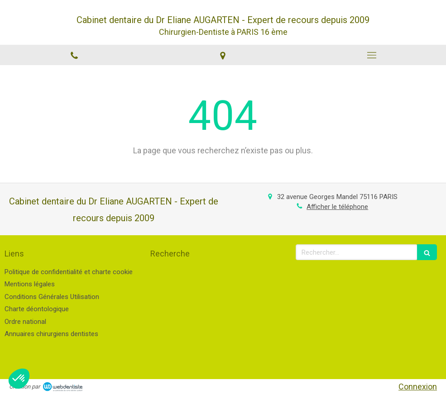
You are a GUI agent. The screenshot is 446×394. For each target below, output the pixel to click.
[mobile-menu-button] (371, 55)
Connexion (417, 386)
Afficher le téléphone (337, 207)
